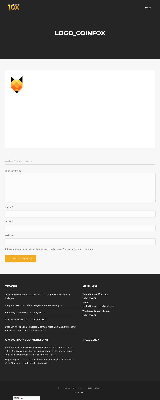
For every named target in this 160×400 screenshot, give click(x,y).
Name (9, 207)
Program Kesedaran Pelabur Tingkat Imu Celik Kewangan (33, 305)
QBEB (7, 351)
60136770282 (89, 297)
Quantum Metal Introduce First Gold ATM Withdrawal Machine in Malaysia (37, 296)
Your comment (14, 170)
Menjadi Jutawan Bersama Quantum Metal (26, 319)
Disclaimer (79, 393)
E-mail (9, 221)
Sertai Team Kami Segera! (43, 354)
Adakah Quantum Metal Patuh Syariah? (24, 312)
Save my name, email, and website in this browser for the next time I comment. (51, 249)
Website (9, 235)
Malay (18, 398)
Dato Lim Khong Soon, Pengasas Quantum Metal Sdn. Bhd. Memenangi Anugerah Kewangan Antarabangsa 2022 (40, 328)
